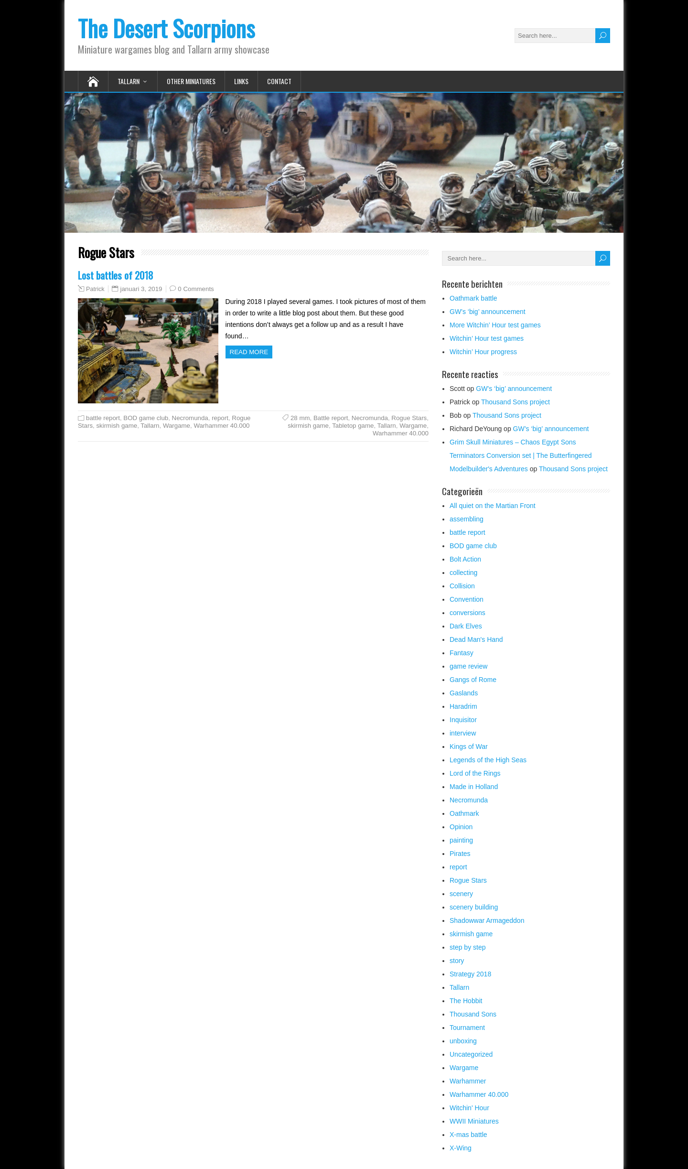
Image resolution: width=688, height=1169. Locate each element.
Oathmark (464, 813)
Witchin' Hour (469, 1108)
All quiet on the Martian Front (493, 505)
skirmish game (116, 425)
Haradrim (463, 706)
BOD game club (145, 418)
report (220, 418)
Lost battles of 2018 (115, 275)
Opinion (461, 827)
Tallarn (129, 81)
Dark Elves (466, 626)
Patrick (95, 289)
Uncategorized (471, 1054)
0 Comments (196, 288)
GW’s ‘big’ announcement (488, 311)
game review (468, 666)
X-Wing (461, 1148)
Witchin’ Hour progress (483, 352)
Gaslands (464, 693)
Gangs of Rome (473, 679)
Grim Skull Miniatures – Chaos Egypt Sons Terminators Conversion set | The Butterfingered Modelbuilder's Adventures (521, 455)
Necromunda (190, 418)
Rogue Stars (409, 418)
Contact (279, 81)
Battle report (330, 418)
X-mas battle (468, 1134)
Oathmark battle (473, 298)
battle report (103, 418)
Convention (467, 599)
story (457, 960)
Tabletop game (353, 425)
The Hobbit (466, 1001)
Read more (249, 352)
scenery (461, 894)
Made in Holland (474, 786)
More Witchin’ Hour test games (495, 325)
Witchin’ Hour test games (487, 338)
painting (461, 840)
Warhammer (468, 1081)
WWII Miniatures (474, 1121)
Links (241, 81)
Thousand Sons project (515, 402)
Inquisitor (463, 720)
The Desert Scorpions (166, 28)
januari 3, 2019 (141, 288)
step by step (468, 947)
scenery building (474, 907)
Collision (462, 586)
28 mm (300, 418)
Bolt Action (465, 559)
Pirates (460, 853)
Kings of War (469, 746)
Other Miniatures (191, 81)
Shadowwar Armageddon (487, 920)
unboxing (463, 1041)
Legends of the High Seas (488, 760)
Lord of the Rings (475, 773)
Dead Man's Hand (476, 639)
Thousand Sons (473, 1014)
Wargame (176, 425)
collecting (463, 572)
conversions (467, 613)
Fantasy (461, 653)
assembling (467, 519)
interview (463, 733)
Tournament (467, 1027)
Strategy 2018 (470, 974)
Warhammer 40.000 (221, 425)
